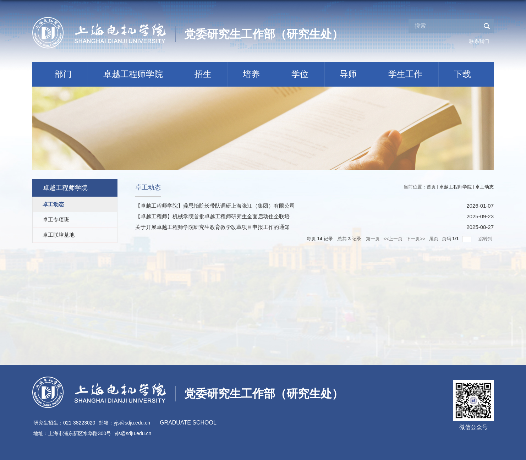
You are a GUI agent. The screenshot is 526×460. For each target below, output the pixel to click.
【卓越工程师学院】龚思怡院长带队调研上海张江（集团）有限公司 (215, 206)
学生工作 (405, 74)
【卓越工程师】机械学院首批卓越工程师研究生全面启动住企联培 (212, 216)
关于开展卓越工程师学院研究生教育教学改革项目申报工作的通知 (212, 227)
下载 (462, 74)
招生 (203, 74)
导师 (348, 74)
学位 (299, 74)
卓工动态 (484, 187)
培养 (251, 74)
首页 (431, 187)
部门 (63, 74)
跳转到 (486, 238)
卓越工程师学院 (133, 74)
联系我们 (479, 41)
